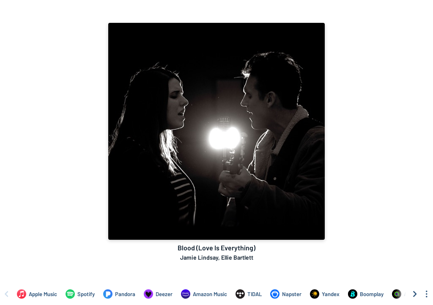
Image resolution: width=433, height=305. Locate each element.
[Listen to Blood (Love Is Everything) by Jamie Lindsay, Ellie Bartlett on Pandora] (119, 294)
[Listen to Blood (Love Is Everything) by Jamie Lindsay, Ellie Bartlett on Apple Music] (37, 294)
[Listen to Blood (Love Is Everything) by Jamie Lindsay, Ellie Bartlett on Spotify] (80, 294)
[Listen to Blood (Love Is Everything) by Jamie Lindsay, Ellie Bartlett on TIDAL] (248, 294)
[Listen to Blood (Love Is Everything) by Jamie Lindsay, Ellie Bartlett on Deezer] (158, 294)
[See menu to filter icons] (426, 294)
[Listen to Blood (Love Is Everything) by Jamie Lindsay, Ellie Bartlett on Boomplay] (366, 294)
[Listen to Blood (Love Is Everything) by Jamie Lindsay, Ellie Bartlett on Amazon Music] (204, 294)
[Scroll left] (6, 294)
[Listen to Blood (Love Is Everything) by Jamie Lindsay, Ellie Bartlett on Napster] (286, 294)
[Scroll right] (414, 294)
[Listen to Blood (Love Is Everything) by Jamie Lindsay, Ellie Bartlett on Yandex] (325, 294)
